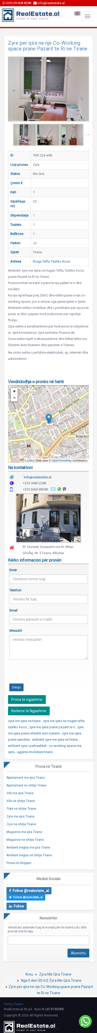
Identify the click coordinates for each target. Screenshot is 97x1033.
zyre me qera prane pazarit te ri (52, 727)
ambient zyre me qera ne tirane (55, 739)
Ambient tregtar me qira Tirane (28, 847)
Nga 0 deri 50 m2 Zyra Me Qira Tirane (51, 980)
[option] (24, 135)
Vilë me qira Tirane (19, 793)
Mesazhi (15, 631)
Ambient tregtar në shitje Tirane (29, 855)
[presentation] (48, 673)
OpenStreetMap (62, 460)
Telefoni (15, 590)
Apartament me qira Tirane (25, 777)
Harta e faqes (13, 1004)
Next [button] (87, 134)
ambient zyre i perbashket (27, 746)
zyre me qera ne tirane (24, 721)
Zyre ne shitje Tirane (21, 824)
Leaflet (29, 460)
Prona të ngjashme (26, 699)
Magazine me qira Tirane (24, 832)
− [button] (14, 398)
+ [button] (14, 391)
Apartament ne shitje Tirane (26, 785)
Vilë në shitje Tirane (20, 801)
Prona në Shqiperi (18, 863)
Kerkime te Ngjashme (28, 711)
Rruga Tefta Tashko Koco (51, 261)
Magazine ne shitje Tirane (25, 840)
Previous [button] (9, 134)
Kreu (29, 974)
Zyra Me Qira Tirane (55, 974)
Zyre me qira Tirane (20, 816)
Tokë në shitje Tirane (21, 809)
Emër (13, 570)
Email (13, 610)
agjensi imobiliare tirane (35, 752)
